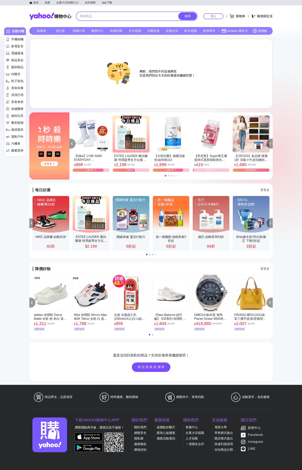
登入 (213, 16)
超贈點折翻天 (166, 427)
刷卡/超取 (190, 30)
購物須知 (140, 449)
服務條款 (140, 444)
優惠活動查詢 (166, 438)
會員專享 (209, 30)
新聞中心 (254, 428)
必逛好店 (172, 30)
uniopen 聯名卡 (235, 31)
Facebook (255, 435)
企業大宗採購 (195, 432)
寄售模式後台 (224, 432)
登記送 (60, 30)
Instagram (255, 442)
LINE (252, 448)
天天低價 (135, 30)
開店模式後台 (224, 438)
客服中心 (192, 427)
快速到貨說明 (224, 444)
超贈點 (260, 31)
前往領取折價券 (151, 367)
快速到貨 (116, 30)
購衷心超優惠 (166, 432)
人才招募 (192, 438)
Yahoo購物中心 (50, 16)
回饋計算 (79, 30)
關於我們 (140, 427)
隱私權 (138, 438)
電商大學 (221, 427)
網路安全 (140, 432)
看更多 (265, 190)
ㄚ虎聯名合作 (195, 444)
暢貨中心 (97, 30)
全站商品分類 (224, 449)
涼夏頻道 (153, 30)
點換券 (41, 30)
